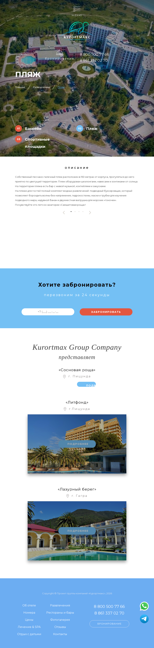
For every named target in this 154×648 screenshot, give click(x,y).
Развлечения (41, 87)
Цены (29, 619)
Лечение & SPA (29, 627)
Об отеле (29, 605)
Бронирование (59, 58)
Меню (77, 15)
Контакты (60, 634)
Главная (20, 87)
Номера (29, 612)
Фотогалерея (60, 619)
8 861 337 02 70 (94, 60)
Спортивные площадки (37, 143)
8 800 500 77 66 (94, 54)
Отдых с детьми (29, 634)
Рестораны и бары (60, 612)
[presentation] (64, 212)
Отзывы (60, 627)
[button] (71, 211)
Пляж (61, 87)
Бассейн (33, 128)
